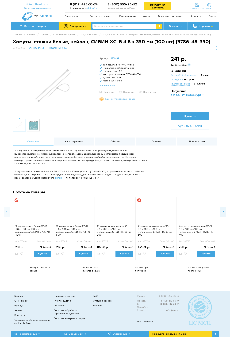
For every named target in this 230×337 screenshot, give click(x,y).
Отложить (128, 92)
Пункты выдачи (128, 16)
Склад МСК (177, 79)
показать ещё (107, 85)
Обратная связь (144, 321)
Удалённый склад (180, 83)
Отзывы (156, 141)
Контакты (196, 16)
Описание (33, 141)
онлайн (59, 177)
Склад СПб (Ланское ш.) (184, 75)
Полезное (59, 305)
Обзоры (115, 141)
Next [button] (223, 212)
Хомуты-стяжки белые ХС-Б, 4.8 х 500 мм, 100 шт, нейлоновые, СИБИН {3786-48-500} (74, 230)
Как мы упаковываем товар (120, 99)
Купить (189, 116)
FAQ (95, 296)
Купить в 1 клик (190, 126)
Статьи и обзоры (102, 300)
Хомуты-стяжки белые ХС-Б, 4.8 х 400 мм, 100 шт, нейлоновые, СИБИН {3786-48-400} (33, 230)
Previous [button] (7, 212)
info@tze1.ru (172, 310)
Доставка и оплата (99, 16)
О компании (71, 16)
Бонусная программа (170, 16)
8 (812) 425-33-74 (84, 4)
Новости (98, 305)
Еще (211, 16)
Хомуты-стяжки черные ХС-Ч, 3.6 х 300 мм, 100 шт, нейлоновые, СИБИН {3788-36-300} (155, 230)
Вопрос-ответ (197, 141)
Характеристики (74, 141)
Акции (146, 16)
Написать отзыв (35, 47)
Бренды (18, 305)
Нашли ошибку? (58, 47)
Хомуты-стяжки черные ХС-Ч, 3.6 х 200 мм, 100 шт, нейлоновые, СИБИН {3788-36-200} (114, 230)
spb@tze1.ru (91, 8)
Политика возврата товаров (69, 318)
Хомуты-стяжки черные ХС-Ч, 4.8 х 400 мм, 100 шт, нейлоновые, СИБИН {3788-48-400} (196, 230)
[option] (55, 87)
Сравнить (108, 92)
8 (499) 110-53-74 (170, 300)
